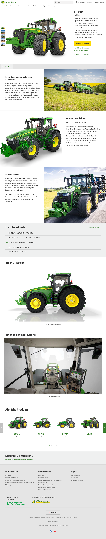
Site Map (31, 517)
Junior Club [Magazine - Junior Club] (74, 478)
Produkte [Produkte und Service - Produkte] (8, 475)
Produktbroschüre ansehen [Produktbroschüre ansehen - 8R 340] (82, 48)
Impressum (69, 517)
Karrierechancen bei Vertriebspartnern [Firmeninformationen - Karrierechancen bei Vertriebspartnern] (49, 480)
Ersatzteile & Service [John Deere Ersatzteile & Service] (34, 6)
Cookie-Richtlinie (50, 517)
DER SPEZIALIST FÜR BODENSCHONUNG (25, 238)
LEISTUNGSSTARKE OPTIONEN (21, 233)
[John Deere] (9, 2)
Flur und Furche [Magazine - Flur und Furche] (75, 475)
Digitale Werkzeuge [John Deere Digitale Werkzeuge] (49, 6)
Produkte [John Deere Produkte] (13, 6)
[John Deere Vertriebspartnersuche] (83, 2)
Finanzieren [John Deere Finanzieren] (22, 6)
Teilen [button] (76, 54)
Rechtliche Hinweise (60, 517)
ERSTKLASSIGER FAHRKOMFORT (22, 242)
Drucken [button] (85, 54)
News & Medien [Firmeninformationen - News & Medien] (43, 478)
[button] (51, 531)
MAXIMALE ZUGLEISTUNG (19, 247)
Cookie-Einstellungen (53, 521)
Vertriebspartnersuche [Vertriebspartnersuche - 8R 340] (82, 43)
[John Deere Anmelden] (99, 2)
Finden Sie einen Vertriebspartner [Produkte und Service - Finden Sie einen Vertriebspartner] (15, 480)
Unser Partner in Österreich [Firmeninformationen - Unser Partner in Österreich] (46, 487)
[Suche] (63, 2)
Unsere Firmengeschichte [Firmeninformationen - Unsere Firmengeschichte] (45, 485)
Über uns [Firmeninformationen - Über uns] (41, 475)
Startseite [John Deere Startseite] (5, 6)
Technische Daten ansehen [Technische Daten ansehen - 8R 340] (82, 50)
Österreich (53, 512)
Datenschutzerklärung (39, 517)
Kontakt (75, 517)
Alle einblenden (94, 228)
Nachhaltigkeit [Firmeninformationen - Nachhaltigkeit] (42, 482)
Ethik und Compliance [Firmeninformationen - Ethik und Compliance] (44, 490)
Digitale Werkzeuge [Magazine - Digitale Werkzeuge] (77, 480)
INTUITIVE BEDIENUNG (17, 252)
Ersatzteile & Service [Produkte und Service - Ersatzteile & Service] (11, 478)
